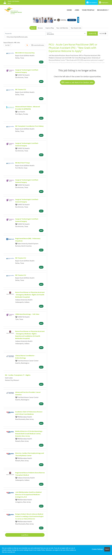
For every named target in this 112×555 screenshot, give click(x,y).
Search (33, 28)
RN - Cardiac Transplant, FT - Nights (17, 375)
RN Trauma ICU (20, 89)
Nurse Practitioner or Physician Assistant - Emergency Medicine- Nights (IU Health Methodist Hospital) (30, 294)
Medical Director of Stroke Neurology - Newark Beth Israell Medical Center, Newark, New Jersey (29, 433)
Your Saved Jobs (76, 28)
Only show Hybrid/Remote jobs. (17, 37)
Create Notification (38, 45)
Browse (40, 28)
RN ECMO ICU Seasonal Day (25, 53)
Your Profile (88, 10)
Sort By (7, 45)
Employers (103, 2)
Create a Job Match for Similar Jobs (77, 82)
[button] (103, 33)
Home (69, 10)
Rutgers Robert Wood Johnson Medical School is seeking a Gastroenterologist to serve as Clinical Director (29, 516)
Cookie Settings (97, 549)
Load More (24, 535)
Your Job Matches (62, 28)
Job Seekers (91, 2)
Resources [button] (102, 10)
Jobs (77, 10)
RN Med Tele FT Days (22, 163)
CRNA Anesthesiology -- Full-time (27, 314)
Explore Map (50, 28)
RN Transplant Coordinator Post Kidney (29, 126)
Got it (107, 549)
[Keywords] (25, 33)
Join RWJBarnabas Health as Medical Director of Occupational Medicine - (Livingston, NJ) (28, 494)
